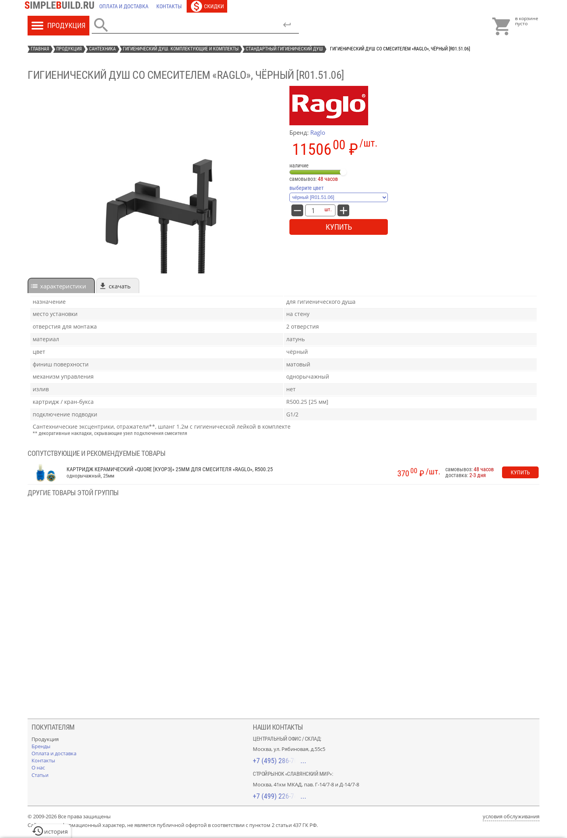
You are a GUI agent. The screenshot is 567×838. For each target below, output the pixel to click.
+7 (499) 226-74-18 (279, 796)
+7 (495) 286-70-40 (279, 760)
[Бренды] (41, 746)
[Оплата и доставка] (124, 6)
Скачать (120, 286)
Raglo (317, 132)
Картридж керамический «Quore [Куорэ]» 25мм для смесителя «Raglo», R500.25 (170, 469)
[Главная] (61, 6)
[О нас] (38, 767)
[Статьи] (40, 775)
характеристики (63, 286)
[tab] (61, 285)
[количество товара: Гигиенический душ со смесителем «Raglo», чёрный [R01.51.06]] (313, 210)
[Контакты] (169, 6)
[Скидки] (207, 6)
